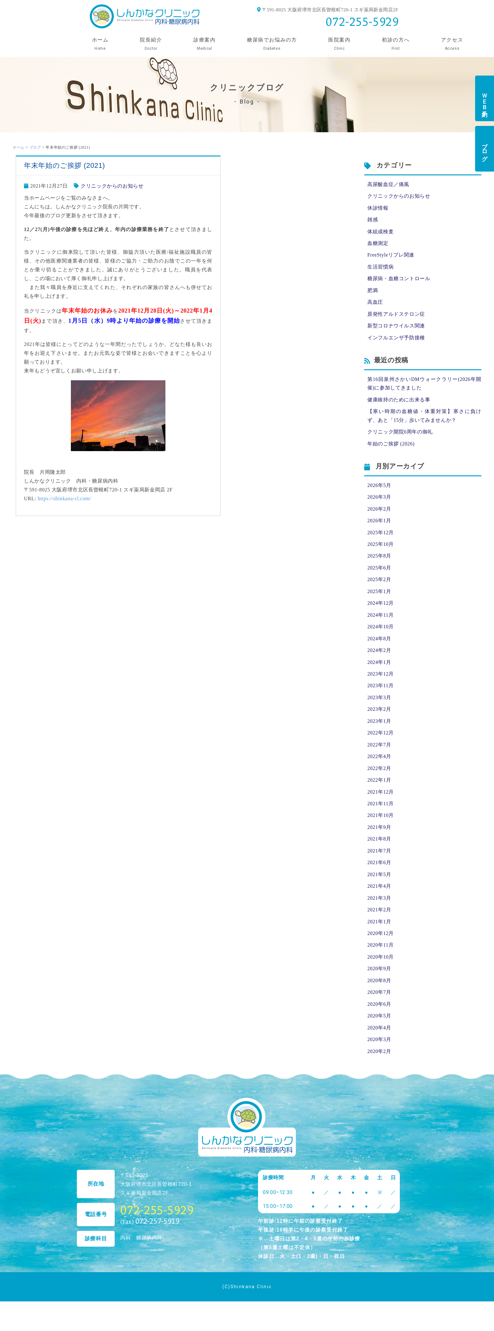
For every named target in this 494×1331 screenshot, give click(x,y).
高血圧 (375, 304)
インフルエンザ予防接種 (396, 340)
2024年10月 (380, 632)
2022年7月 (379, 752)
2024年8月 (379, 644)
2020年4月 (379, 1039)
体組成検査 (380, 232)
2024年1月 (379, 668)
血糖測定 (377, 244)
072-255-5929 (362, 21)
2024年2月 (379, 656)
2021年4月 (379, 895)
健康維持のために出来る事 (398, 402)
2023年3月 (379, 704)
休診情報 (377, 208)
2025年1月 (379, 596)
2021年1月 (379, 931)
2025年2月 (379, 584)
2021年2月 (379, 919)
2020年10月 (380, 967)
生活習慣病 (380, 268)
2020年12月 (380, 943)
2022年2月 (379, 776)
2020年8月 (379, 991)
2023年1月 (379, 728)
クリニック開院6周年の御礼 (400, 435)
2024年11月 (380, 620)
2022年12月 (380, 740)
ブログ (484, 149)
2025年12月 (380, 536)
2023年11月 (380, 692)
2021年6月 (379, 871)
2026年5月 (379, 488)
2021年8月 (379, 847)
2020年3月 (379, 1051)
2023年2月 (379, 716)
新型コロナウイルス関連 (396, 328)
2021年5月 (379, 883)
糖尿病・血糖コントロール (398, 280)
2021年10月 (380, 823)
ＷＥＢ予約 (484, 98)
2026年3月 (379, 500)
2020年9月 (379, 979)
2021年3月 (379, 907)
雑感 (372, 220)
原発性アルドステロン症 (396, 316)
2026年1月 (379, 524)
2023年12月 (380, 680)
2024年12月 (380, 608)
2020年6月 (379, 1015)
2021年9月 (379, 835)
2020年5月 (379, 1027)
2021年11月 (380, 811)
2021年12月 (380, 799)
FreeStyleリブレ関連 (391, 256)
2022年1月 (379, 787)
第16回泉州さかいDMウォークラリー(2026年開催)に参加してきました (424, 386)
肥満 (372, 292)
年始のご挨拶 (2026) (391, 447)
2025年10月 (380, 548)
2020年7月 (379, 1003)
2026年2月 (379, 512)
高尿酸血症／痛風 (388, 184)
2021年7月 (379, 859)
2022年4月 (379, 764)
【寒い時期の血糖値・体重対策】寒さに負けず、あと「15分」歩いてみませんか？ (424, 419)
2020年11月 (380, 955)
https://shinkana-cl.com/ (64, 498)
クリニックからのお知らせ (112, 186)
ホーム (19, 147)
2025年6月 (379, 572)
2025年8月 (379, 560)
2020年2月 (379, 1063)
